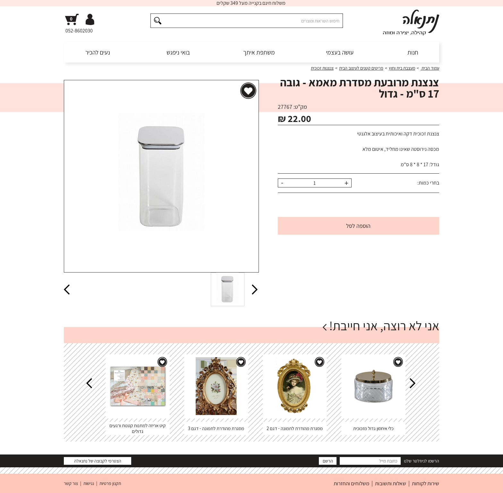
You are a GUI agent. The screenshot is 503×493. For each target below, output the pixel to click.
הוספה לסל (358, 225)
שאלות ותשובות (390, 483)
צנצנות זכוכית (322, 68)
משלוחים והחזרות (351, 483)
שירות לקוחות (425, 483)
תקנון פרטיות (110, 483)
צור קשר (71, 483)
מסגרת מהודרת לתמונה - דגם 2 (295, 428)
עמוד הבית (430, 68)
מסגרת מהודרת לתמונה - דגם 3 (216, 428)
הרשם (328, 461)
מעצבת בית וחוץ (402, 68)
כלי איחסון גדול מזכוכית (373, 428)
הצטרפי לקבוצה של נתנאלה (97, 461)
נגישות (88, 483)
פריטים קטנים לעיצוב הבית (361, 68)
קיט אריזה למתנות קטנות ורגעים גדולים (137, 428)
